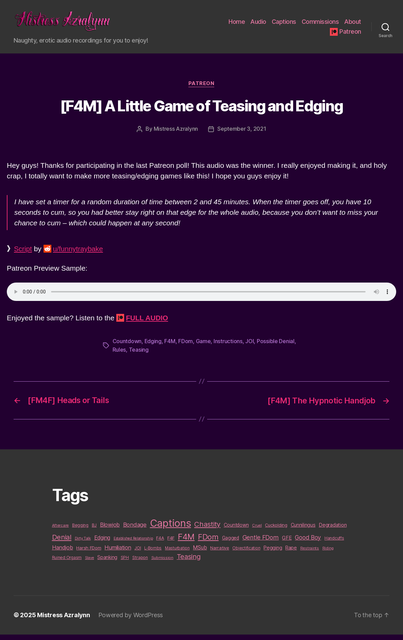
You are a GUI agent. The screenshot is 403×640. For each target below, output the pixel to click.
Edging (153, 348)
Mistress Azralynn (176, 135)
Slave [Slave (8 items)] (89, 563)
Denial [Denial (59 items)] (61, 543)
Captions (284, 25)
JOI (250, 348)
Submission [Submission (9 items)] (162, 563)
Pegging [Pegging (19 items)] (273, 553)
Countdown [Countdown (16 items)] (236, 530)
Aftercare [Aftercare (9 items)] (60, 531)
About (352, 25)
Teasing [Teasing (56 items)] (189, 562)
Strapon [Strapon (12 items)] (140, 563)
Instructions (228, 348)
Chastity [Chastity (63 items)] (207, 530)
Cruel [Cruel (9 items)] (257, 531)
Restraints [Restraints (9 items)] (309, 553)
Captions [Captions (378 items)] (170, 529)
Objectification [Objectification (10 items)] (246, 553)
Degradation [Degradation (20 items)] (333, 531)
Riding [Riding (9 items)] (328, 553)
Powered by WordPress (131, 620)
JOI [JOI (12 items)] (137, 553)
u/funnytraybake (78, 255)
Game (203, 348)
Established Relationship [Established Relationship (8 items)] (133, 544)
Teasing (139, 356)
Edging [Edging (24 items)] (102, 543)
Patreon (350, 34)
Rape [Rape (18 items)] (291, 553)
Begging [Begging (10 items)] (80, 531)
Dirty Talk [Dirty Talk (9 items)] (83, 544)
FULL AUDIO (147, 325)
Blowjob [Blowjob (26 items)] (110, 530)
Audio (258, 25)
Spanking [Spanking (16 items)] (107, 563)
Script (23, 255)
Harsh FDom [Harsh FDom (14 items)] (88, 553)
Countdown (127, 348)
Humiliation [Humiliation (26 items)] (117, 553)
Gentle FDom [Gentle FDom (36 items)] (260, 543)
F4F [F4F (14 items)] (170, 543)
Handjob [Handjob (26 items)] (62, 553)
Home (237, 25)
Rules (119, 356)
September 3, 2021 (241, 135)
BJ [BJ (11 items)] (94, 530)
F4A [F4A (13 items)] (160, 543)
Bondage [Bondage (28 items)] (135, 530)
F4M (170, 348)
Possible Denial (276, 348)
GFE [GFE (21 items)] (286, 543)
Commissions (320, 25)
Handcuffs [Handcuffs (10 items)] (334, 544)
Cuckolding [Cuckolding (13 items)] (276, 530)
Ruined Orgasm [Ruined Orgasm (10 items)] (67, 563)
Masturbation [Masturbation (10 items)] (177, 553)
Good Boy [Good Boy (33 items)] (308, 543)
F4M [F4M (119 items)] (186, 542)
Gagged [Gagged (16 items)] (230, 543)
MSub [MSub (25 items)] (200, 553)
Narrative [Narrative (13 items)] (219, 553)
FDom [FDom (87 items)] (208, 542)
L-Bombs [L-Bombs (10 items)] (153, 553)
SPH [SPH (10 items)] (125, 563)
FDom (186, 348)
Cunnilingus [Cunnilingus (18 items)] (303, 530)
